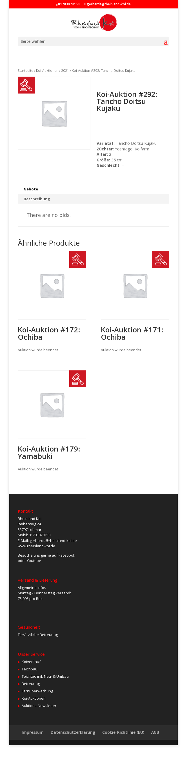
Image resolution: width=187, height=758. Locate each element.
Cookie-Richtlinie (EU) (123, 732)
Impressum (33, 732)
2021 (65, 70)
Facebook (67, 555)
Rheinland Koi (29, 518)
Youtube (34, 560)
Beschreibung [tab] (37, 198)
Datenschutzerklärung (73, 732)
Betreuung (31, 683)
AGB (155, 732)
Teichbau (29, 669)
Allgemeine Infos (32, 587)
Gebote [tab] (31, 189)
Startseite (25, 70)
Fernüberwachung (37, 690)
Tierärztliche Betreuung (38, 634)
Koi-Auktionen (47, 70)
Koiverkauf (31, 661)
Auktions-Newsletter (39, 705)
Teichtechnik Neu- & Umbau (45, 676)
